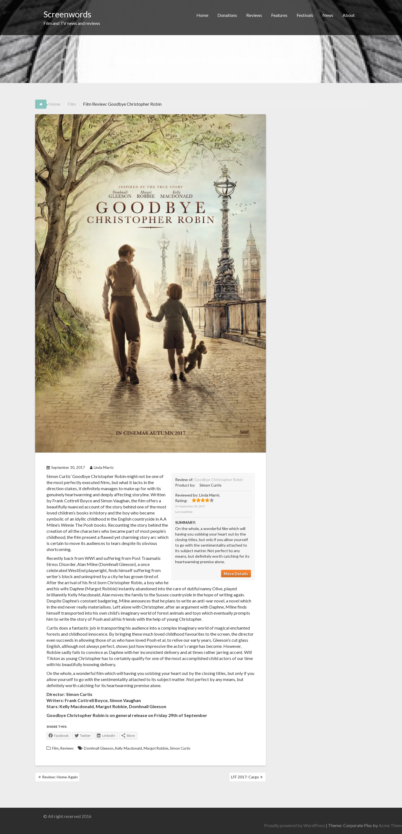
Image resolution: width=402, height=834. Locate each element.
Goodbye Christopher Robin (218, 479)
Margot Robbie (156, 748)
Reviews (254, 15)
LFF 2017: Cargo (245, 777)
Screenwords (67, 14)
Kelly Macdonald (128, 748)
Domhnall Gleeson (98, 748)
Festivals (305, 15)
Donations (227, 15)
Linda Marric (102, 467)
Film (55, 748)
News (327, 15)
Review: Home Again (60, 777)
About (349, 15)
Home (202, 15)
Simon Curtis (180, 748)
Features (279, 15)
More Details (236, 573)
